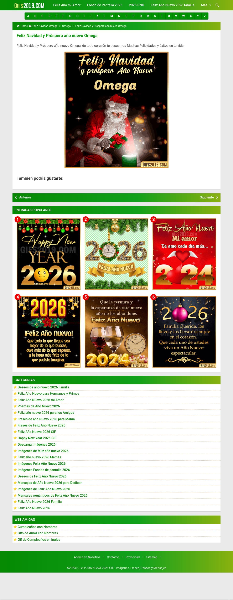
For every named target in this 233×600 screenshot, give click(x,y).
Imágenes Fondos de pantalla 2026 (44, 470)
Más (207, 4)
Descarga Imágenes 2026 (37, 444)
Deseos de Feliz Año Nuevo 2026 (42, 476)
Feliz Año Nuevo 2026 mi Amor (41, 400)
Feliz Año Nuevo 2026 (34, 508)
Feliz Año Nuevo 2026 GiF (37, 432)
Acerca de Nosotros (87, 557)
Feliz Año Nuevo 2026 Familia (40, 502)
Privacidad (133, 557)
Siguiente (207, 197)
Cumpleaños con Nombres (37, 527)
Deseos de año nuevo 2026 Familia (43, 387)
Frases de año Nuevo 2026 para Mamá (46, 419)
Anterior (25, 197)
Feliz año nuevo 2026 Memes (39, 457)
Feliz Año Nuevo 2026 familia (172, 5)
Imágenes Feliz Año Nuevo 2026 (42, 464)
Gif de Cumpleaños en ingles (39, 540)
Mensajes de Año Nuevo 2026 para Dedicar (50, 483)
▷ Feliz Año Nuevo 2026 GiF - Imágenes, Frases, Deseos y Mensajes (121, 568)
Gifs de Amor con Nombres (38, 533)
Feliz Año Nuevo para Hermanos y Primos (48, 393)
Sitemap (151, 557)
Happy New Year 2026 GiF (37, 438)
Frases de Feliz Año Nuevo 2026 (41, 425)
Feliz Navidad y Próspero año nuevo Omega (57, 35)
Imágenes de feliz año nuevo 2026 (43, 451)
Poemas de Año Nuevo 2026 (39, 406)
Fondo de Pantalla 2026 (104, 5)
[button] (28, 16)
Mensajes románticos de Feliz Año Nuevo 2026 (53, 495)
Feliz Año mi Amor (67, 5)
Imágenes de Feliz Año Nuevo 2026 (44, 489)
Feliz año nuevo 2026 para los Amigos (46, 413)
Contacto (113, 557)
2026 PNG (136, 5)
